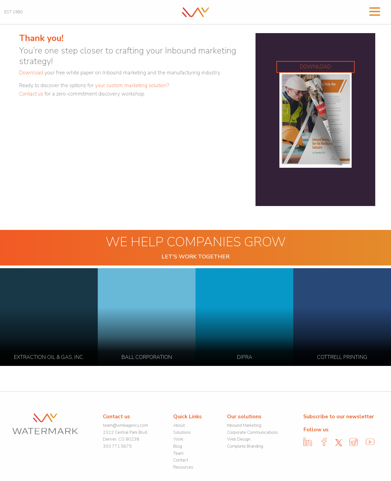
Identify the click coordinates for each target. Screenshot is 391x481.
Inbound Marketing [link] (244, 425)
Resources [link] (183, 467)
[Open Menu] (374, 10)
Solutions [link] (182, 432)
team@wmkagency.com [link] (125, 425)
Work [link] (178, 439)
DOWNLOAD (315, 66)
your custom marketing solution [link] (131, 85)
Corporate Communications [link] (252, 432)
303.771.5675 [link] (117, 446)
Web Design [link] (238, 439)
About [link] (179, 425)
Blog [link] (177, 446)
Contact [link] (180, 460)
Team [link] (178, 453)
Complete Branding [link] (245, 446)
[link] (195, 11)
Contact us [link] (31, 93)
